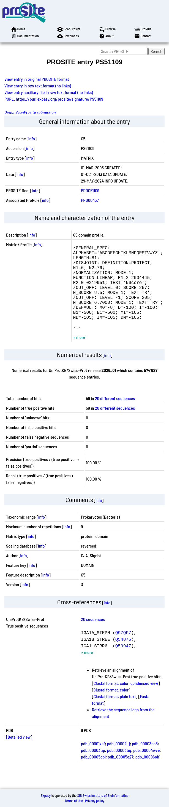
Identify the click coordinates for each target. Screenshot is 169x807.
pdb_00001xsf (93, 761)
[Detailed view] (19, 754)
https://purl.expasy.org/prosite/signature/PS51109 (59, 98)
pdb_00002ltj (118, 761)
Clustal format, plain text (115, 714)
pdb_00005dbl (93, 774)
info (31, 138)
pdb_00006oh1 (147, 774)
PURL (9, 98)
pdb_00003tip (93, 767)
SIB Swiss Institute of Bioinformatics (102, 795)
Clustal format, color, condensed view (126, 700)
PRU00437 (90, 200)
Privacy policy (94, 800)
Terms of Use (74, 800)
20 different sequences (115, 416)
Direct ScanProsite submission (30, 112)
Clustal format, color (111, 707)
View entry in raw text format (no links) (37, 85)
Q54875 (123, 657)
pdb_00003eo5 (145, 761)
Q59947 (123, 663)
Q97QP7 (123, 650)
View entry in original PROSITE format (36, 79)
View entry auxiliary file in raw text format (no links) (48, 92)
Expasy (46, 795)
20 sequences (93, 636)
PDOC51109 (90, 190)
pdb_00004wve (146, 767)
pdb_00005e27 (120, 774)
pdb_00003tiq (119, 767)
